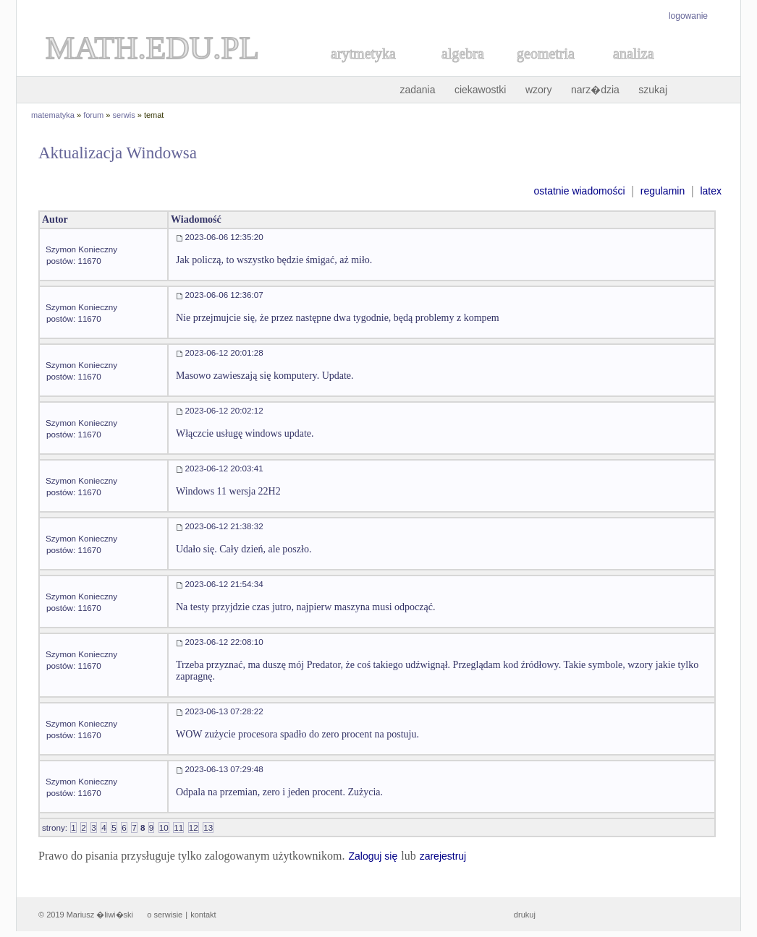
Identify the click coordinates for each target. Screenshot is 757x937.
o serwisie (164, 914)
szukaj (652, 89)
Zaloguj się (372, 856)
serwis (124, 115)
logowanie (688, 16)
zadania (417, 89)
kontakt (203, 914)
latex (711, 191)
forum (93, 115)
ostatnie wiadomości (579, 191)
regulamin (662, 191)
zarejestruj (443, 856)
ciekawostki (480, 89)
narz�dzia (595, 89)
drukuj (525, 914)
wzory (538, 89)
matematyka (53, 115)
